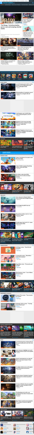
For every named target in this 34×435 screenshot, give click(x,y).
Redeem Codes (3, 155)
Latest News (3, 82)
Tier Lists (2, 195)
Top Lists (2, 281)
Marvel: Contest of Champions (16, 4)
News (1, 339)
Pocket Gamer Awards (25, 4)
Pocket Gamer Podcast (6, 324)
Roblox (2, 183)
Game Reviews (4, 245)
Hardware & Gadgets (5, 293)
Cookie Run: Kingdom (8, 4)
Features (2, 138)
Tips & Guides (3, 409)
